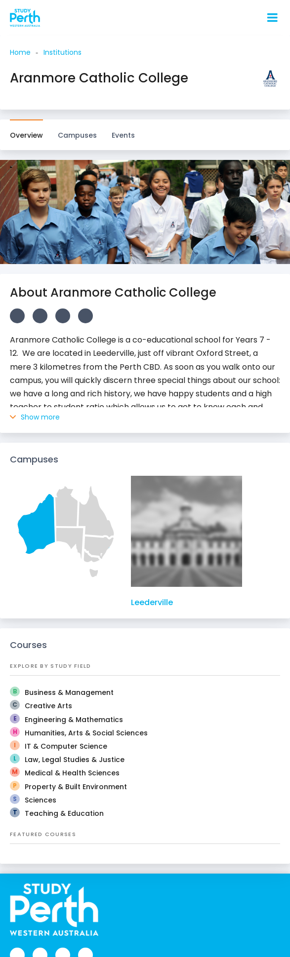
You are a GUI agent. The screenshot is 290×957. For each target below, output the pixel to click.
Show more (35, 417)
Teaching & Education (64, 813)
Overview (26, 135)
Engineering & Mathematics (74, 720)
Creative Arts (48, 706)
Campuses (77, 130)
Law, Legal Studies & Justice (74, 760)
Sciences (40, 800)
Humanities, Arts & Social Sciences (86, 733)
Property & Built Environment (76, 787)
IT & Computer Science (66, 746)
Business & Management (69, 692)
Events (123, 135)
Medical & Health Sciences (72, 773)
